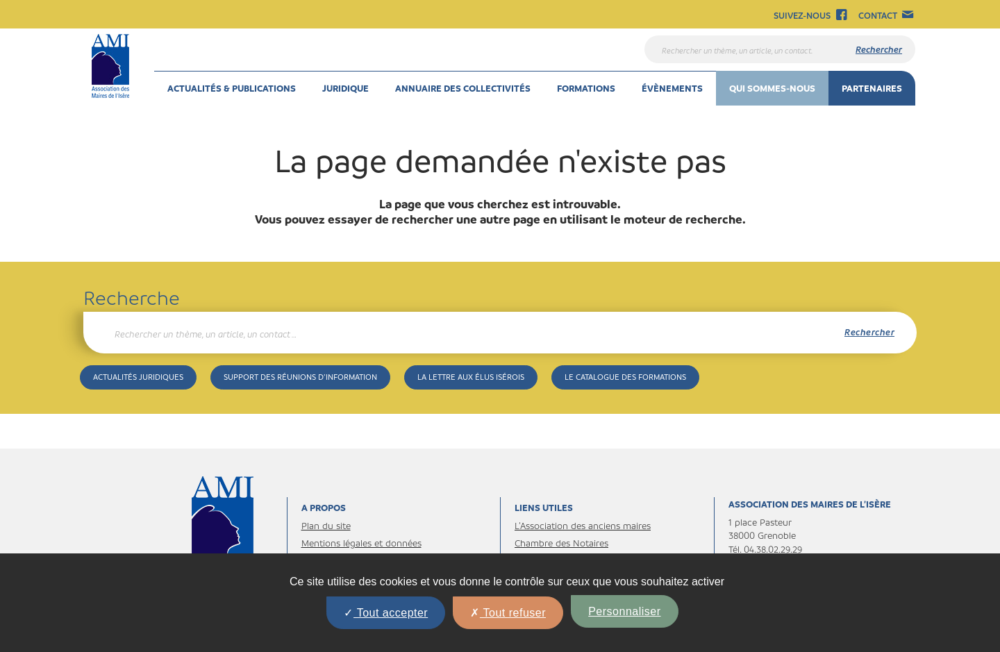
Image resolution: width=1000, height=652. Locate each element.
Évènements (672, 88)
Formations (586, 88)
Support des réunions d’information (300, 376)
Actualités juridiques (138, 376)
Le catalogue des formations (625, 376)
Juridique (345, 88)
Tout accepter (386, 613)
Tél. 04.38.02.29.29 (765, 549)
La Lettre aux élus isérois (470, 376)
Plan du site (326, 525)
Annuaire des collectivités (463, 88)
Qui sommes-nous (772, 88)
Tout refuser (508, 613)
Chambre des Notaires (561, 543)
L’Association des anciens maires (583, 525)
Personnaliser (624, 611)
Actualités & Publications (231, 88)
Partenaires (872, 88)
